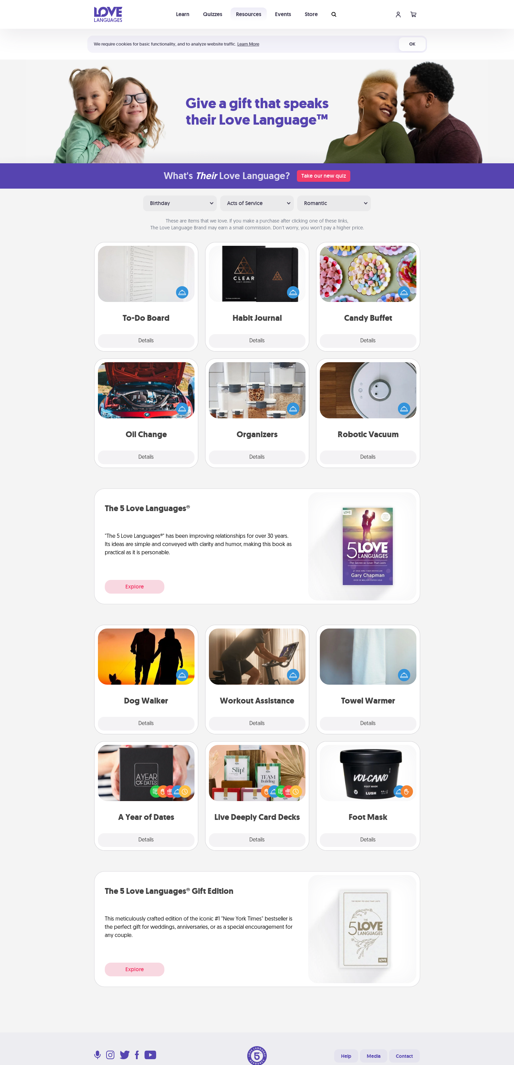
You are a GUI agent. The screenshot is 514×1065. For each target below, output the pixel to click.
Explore (134, 586)
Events (283, 14)
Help (346, 1056)
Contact (404, 1056)
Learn (182, 14)
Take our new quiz (323, 175)
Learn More (248, 44)
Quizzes (212, 14)
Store (311, 14)
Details (146, 341)
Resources (248, 14)
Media (373, 1056)
